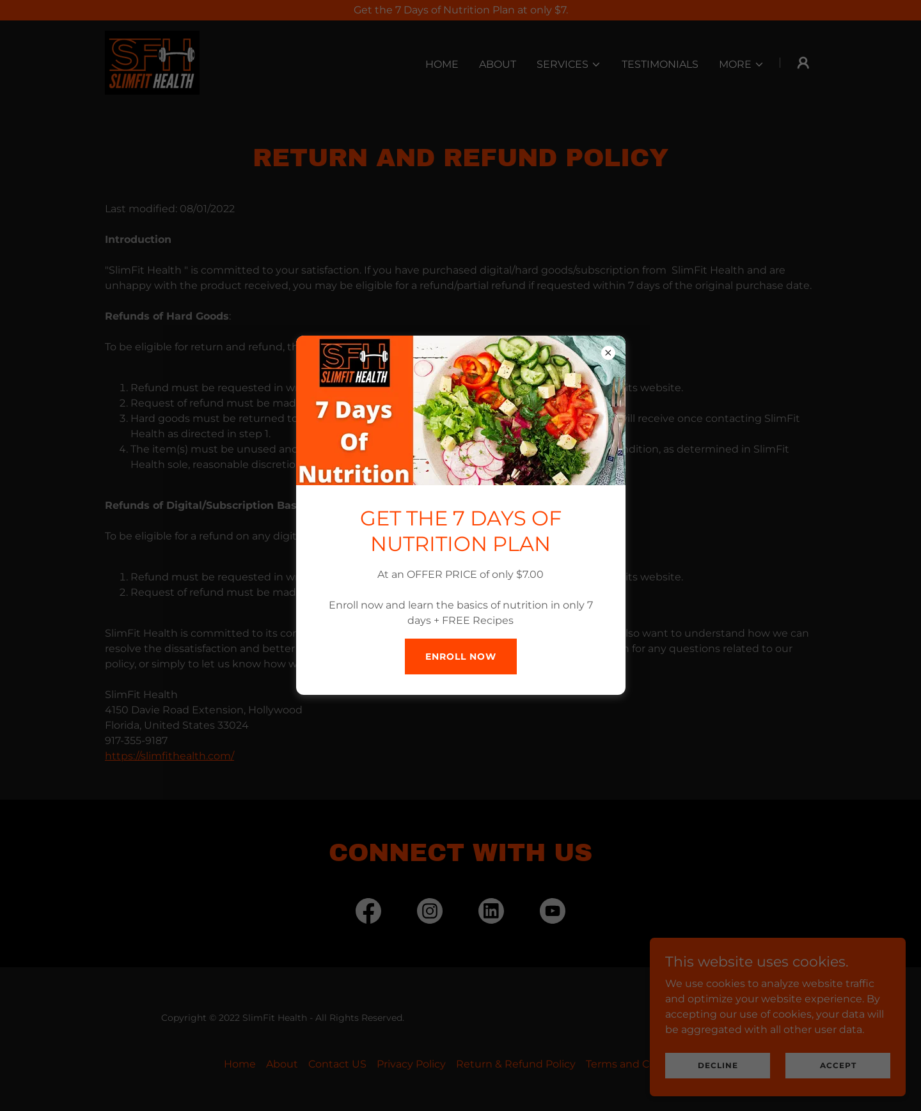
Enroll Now (460, 656)
